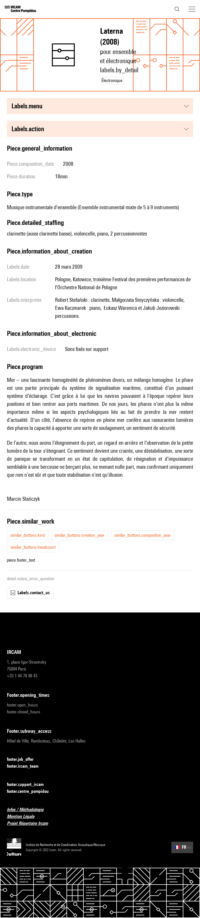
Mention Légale (24, 817)
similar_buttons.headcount (33, 547)
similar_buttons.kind (28, 535)
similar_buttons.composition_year (142, 535)
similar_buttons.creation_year (79, 535)
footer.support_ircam (28, 785)
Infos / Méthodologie (28, 810)
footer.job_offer (23, 760)
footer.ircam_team (26, 766)
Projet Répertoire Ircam (31, 824)
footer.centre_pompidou (31, 792)
